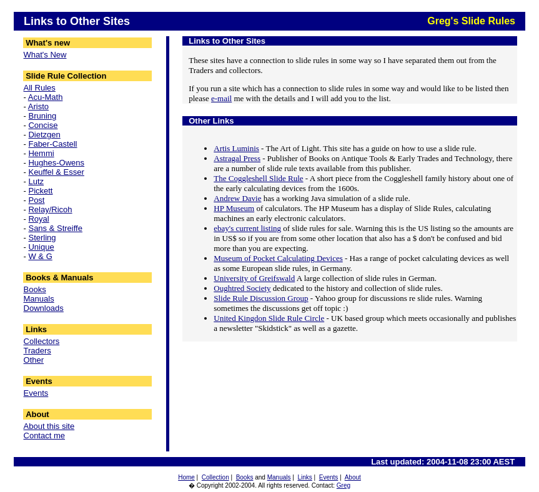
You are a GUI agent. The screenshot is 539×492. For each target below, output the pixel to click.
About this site (49, 426)
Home (186, 477)
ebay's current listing (247, 228)
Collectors (42, 341)
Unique (41, 247)
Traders (37, 350)
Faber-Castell (52, 144)
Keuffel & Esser (56, 172)
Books (35, 289)
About (353, 477)
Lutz (36, 181)
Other (34, 360)
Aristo (38, 106)
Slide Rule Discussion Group (261, 298)
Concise (42, 125)
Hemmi (41, 153)
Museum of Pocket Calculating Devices (278, 258)
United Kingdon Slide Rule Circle (269, 318)
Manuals (39, 298)
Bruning (42, 116)
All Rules (40, 87)
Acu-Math (45, 97)
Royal (38, 219)
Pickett (40, 190)
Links (304, 477)
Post (36, 200)
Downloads (44, 308)
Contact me (44, 435)
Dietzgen (44, 134)
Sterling (42, 237)
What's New (45, 54)
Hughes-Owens (56, 162)
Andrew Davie (237, 198)
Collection (215, 477)
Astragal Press (237, 158)
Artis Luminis (236, 148)
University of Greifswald (254, 278)
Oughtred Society (242, 288)
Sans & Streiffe (55, 228)
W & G (40, 256)
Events (36, 393)
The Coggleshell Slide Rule (258, 178)
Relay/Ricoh (50, 209)
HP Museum (234, 208)
